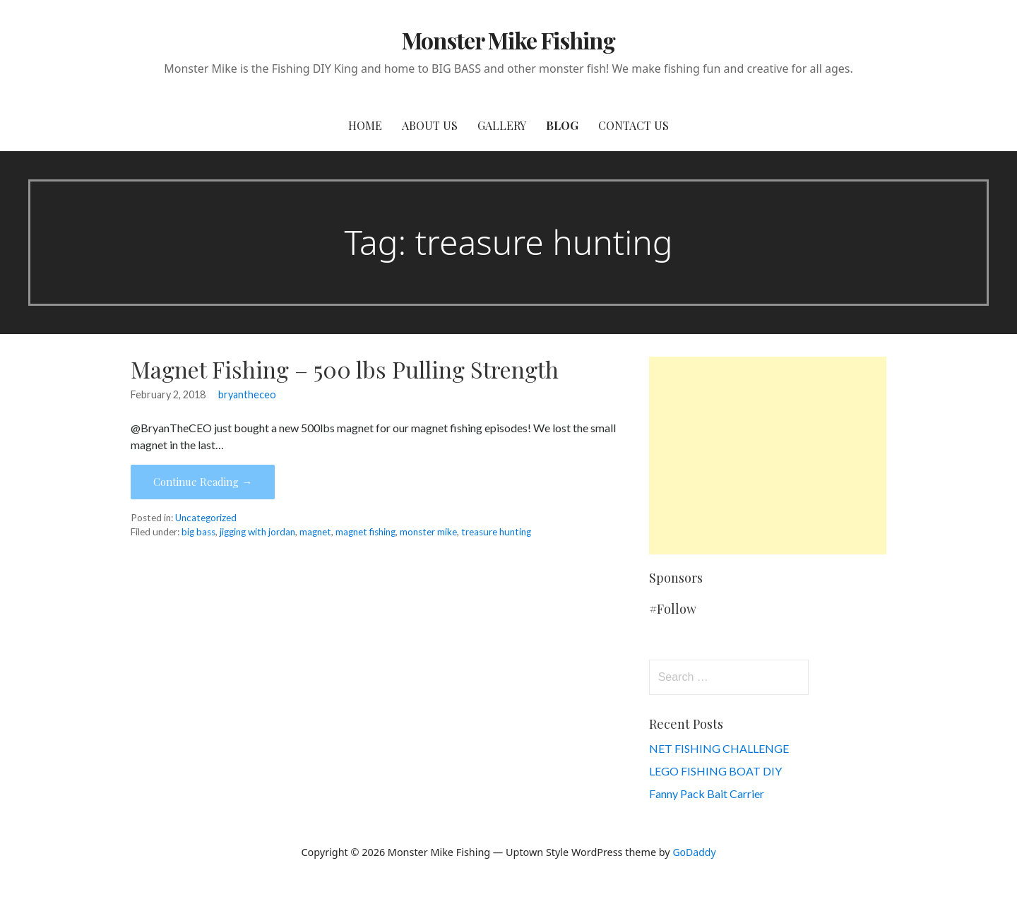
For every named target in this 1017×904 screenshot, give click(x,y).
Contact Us (633, 125)
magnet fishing (365, 531)
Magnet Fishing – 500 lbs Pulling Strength (345, 369)
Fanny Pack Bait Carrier (706, 793)
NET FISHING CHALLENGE (719, 748)
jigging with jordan (257, 531)
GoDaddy (693, 852)
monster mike (428, 531)
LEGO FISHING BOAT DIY (715, 771)
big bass (198, 531)
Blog (562, 125)
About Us (430, 125)
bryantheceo (247, 394)
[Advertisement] (767, 455)
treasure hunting (496, 531)
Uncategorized (206, 517)
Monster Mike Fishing (509, 40)
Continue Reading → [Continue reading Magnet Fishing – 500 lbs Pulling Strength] (202, 482)
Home (365, 125)
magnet (315, 531)
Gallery (501, 125)
